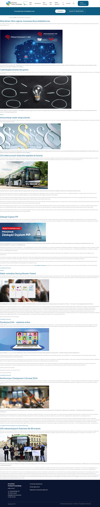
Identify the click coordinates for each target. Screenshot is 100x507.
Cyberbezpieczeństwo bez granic (14, 69)
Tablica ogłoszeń (60, 3)
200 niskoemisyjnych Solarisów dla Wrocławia (20, 428)
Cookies (75, 503)
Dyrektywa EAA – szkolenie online (15, 322)
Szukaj (76, 3)
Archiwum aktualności (36, 484)
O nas (66, 3)
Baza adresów (48, 3)
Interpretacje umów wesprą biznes (15, 117)
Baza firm (54, 3)
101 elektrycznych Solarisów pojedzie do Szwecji (21, 155)
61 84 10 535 (12, 497)
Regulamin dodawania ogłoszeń (39, 489)
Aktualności (41, 3)
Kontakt (71, 3)
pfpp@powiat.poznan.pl (14, 495)
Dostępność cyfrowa (85, 503)
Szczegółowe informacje (5, 267)
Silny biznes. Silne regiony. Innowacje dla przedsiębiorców (25, 21)
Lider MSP (33, 3)
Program (2, 270)
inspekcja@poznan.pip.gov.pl (40, 265)
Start (15, 17)
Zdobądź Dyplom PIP (9, 217)
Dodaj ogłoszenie (35, 487)
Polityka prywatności (66, 503)
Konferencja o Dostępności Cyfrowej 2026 (18, 378)
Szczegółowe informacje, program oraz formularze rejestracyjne (14, 425)
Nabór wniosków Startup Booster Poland (18, 273)
